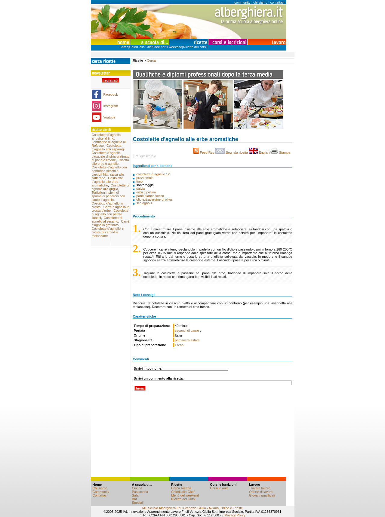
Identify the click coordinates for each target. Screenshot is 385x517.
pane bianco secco (150, 196)
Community (101, 492)
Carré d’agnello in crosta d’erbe (110, 208)
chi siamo (260, 2)
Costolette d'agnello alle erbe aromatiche (107, 181)
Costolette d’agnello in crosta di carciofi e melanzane (108, 232)
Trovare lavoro (259, 488)
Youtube (109, 117)
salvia (141, 188)
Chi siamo (100, 488)
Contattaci (100, 495)
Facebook (110, 94)
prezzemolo (145, 178)
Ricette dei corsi (194, 47)
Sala (135, 495)
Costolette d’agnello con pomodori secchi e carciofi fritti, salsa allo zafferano (109, 172)
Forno (179, 345)
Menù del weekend (185, 495)
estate (194, 340)
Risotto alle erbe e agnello (110, 161)
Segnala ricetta (232, 152)
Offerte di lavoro (261, 492)
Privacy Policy (235, 515)
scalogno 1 (144, 203)
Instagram (110, 106)
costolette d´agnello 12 (153, 174)
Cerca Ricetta (181, 488)
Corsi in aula (219, 488)
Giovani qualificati (262, 495)
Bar (134, 499)
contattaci (277, 2)
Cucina (137, 488)
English (259, 152)
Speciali (137, 502)
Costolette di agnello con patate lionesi (110, 214)
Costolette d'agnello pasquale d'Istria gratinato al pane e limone (111, 156)
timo (139, 181)
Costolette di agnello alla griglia (110, 187)
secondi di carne (187, 330)
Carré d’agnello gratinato (110, 223)
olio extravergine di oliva (154, 199)
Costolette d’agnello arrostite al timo (106, 136)
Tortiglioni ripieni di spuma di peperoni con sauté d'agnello (108, 196)
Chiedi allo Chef (141, 47)
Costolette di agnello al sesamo (107, 219)
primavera (182, 340)
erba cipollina (146, 192)
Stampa (281, 152)
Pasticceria (140, 492)
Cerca (123, 47)
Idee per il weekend (167, 47)
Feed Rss (204, 152)
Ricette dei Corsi (183, 499)
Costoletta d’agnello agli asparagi (108, 147)
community (242, 2)
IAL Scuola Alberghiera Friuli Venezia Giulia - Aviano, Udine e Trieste (192, 508)
